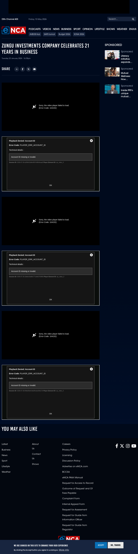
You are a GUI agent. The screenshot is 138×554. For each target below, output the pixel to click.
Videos (47, 29)
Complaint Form (71, 499)
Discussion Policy (71, 461)
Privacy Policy (69, 450)
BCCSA (66, 472)
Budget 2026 (64, 34)
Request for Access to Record (77, 483)
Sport (76, 29)
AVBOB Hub (35, 34)
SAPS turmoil (49, 34)
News (56, 29)
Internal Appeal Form (73, 504)
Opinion (88, 29)
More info (64, 550)
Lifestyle (100, 29)
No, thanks (116, 545)
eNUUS (132, 29)
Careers (66, 444)
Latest (5, 444)
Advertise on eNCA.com (75, 467)
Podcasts (34, 29)
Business (66, 29)
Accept (101, 545)
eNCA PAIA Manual (72, 478)
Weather (122, 29)
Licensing (67, 455)
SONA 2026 (79, 34)
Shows (111, 29)
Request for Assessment (74, 510)
